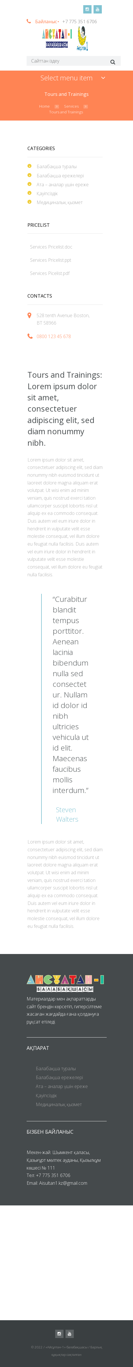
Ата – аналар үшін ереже (63, 184)
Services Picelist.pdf (50, 273)
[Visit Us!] (66, 1262)
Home (44, 106)
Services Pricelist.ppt (50, 260)
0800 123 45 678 (54, 336)
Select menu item (67, 77)
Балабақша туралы (57, 166)
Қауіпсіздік (47, 193)
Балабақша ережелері (60, 175)
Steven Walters (67, 814)
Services (71, 106)
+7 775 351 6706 (79, 21)
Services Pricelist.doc (51, 247)
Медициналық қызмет (60, 202)
